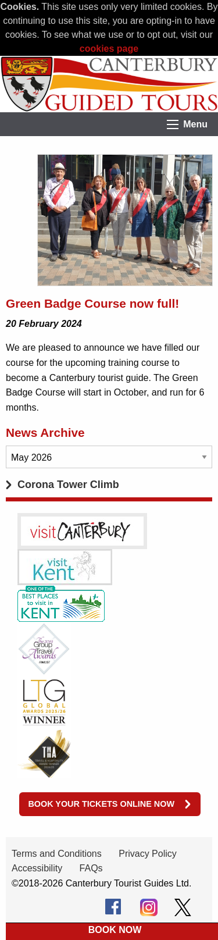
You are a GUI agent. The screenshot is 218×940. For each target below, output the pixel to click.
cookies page (109, 49)
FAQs (91, 868)
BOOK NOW (115, 930)
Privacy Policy (148, 854)
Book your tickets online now (101, 804)
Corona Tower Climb (68, 484)
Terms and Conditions (57, 854)
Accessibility (37, 868)
